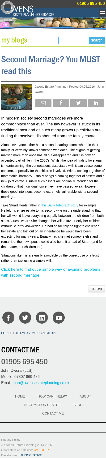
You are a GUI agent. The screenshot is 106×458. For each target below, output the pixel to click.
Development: (21, 455)
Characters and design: (25, 450)
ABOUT (85, 396)
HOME (20, 396)
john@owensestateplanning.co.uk (41, 383)
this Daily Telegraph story (59, 205)
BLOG (78, 405)
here (15, 269)
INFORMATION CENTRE (42, 405)
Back (97, 289)
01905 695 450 (91, 3)
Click (6, 269)
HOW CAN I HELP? (52, 396)
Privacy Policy (10, 439)
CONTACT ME (53, 413)
